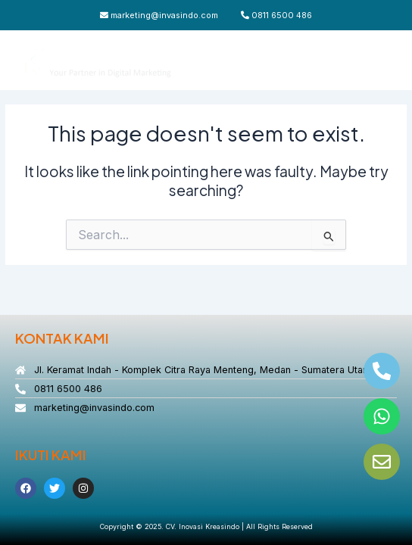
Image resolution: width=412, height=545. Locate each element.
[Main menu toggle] (382, 60)
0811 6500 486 (276, 15)
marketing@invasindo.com (159, 15)
